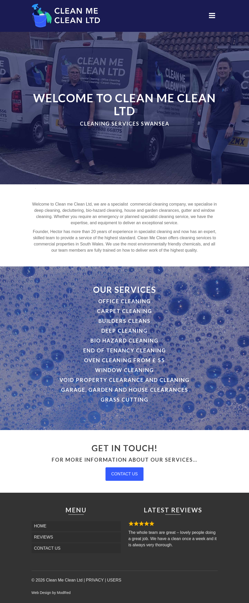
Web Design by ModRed (51, 593)
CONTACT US (124, 474)
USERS (114, 580)
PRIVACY (95, 580)
